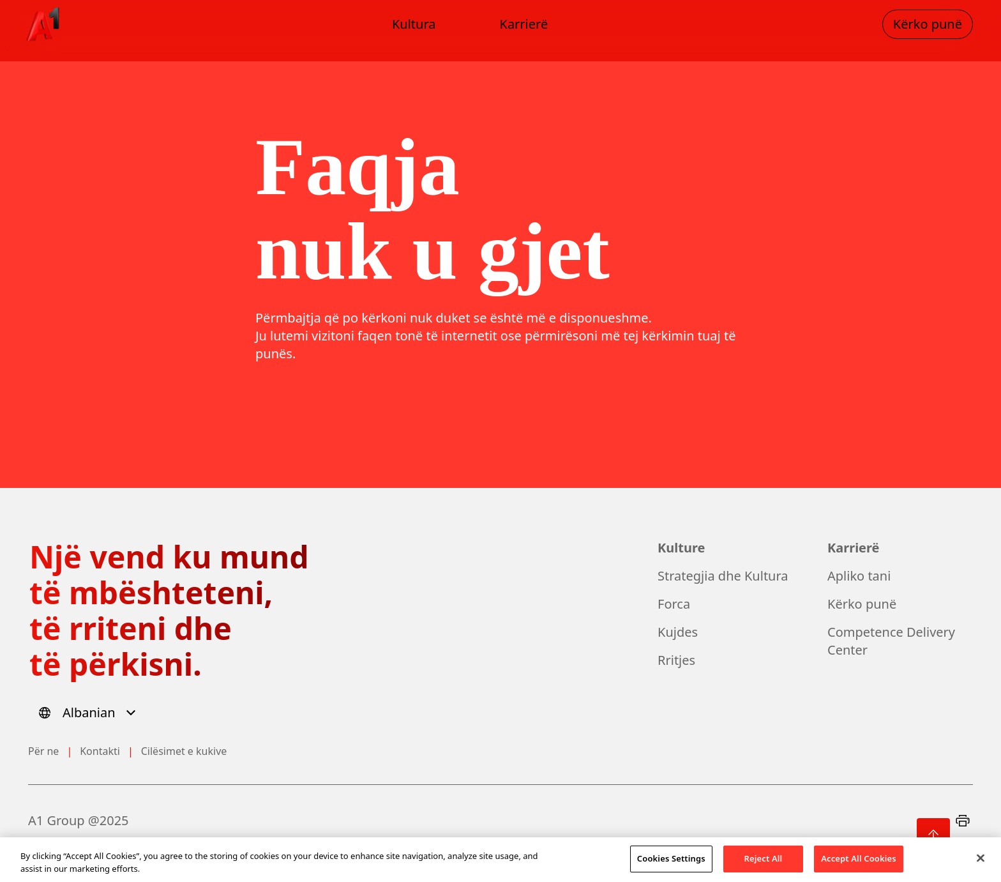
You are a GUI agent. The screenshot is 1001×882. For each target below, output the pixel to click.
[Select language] (89, 712)
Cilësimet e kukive (184, 751)
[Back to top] (933, 834)
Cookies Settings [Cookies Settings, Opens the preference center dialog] (671, 864)
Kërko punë (861, 603)
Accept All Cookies (858, 864)
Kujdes (678, 632)
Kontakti (100, 751)
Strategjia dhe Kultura (723, 575)
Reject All (763, 864)
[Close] (981, 863)
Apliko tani (859, 575)
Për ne (43, 751)
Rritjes (676, 660)
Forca (674, 603)
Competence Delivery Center (891, 640)
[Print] (962, 820)
